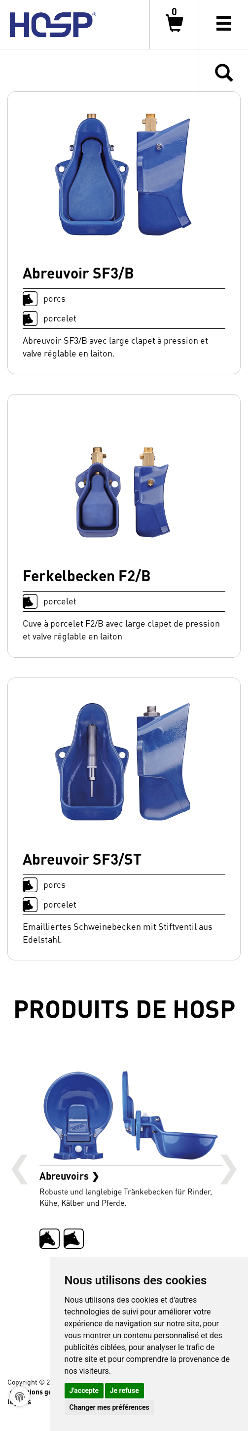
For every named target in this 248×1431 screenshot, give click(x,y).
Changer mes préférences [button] (109, 1407)
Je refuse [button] (124, 1390)
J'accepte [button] (84, 1390)
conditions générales (43, 1391)
